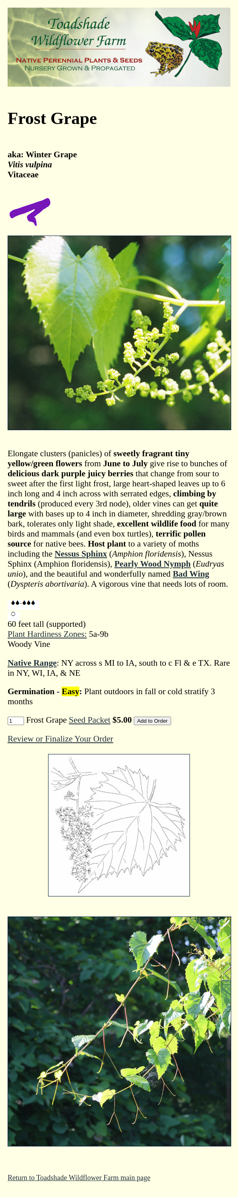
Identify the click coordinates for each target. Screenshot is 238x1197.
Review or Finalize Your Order (60, 739)
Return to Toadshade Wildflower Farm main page (79, 1178)
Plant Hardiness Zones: (47, 634)
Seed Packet (90, 720)
